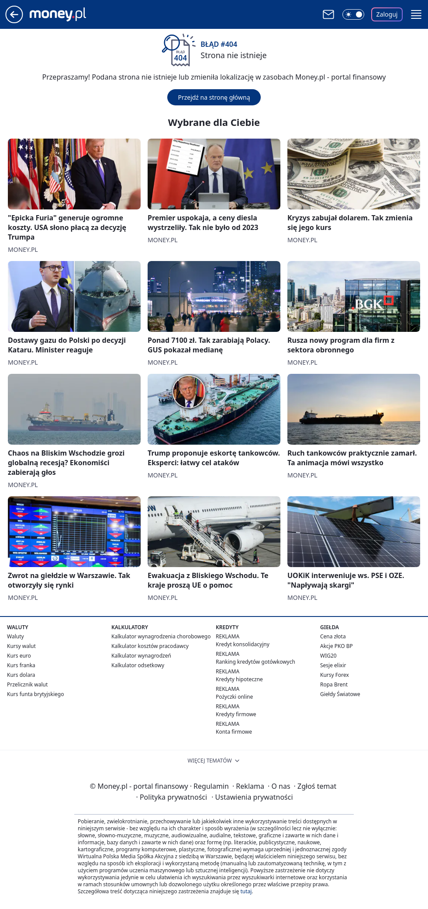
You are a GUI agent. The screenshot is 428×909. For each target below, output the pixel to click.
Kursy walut (21, 646)
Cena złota (333, 636)
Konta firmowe (234, 731)
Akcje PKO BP (336, 646)
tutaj (246, 891)
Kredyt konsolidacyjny (242, 644)
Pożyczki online (234, 696)
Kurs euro (19, 655)
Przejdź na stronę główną (214, 97)
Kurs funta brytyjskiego (35, 694)
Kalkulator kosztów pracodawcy (150, 646)
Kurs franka (21, 665)
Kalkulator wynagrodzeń (141, 655)
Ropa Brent (334, 684)
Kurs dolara (21, 675)
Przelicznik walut (27, 684)
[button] (416, 14)
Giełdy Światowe (340, 694)
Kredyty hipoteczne (239, 679)
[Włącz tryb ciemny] (353, 14)
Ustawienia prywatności (252, 797)
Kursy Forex (334, 675)
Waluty (15, 636)
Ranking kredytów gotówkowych (255, 661)
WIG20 (328, 655)
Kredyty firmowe (236, 714)
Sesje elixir (333, 665)
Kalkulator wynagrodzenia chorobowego (161, 636)
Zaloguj (387, 14)
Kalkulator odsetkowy (137, 665)
